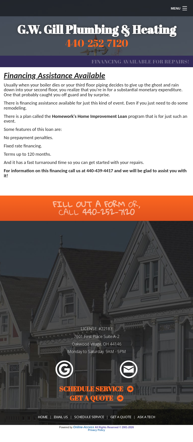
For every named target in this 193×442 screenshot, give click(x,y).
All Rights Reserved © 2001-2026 (114, 427)
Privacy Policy (96, 430)
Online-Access (83, 427)
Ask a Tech (146, 417)
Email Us (61, 417)
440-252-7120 (108, 212)
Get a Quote (120, 417)
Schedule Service (89, 417)
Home (42, 417)
